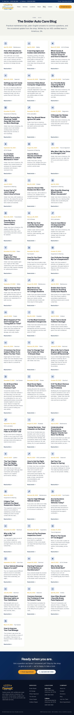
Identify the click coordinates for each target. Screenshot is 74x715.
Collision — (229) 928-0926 (27, 1)
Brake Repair (32, 688)
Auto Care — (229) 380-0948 (10, 1)
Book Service (65, 7)
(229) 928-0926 (49, 705)
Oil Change (32, 691)
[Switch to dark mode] (56, 6)
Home (18, 6)
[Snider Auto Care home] (8, 7)
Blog (44, 6)
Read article (8, 68)
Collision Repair (33, 702)
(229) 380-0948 (49, 695)
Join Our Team (64, 699)
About (39, 6)
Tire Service (32, 696)
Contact (50, 6)
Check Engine (33, 699)
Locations (32, 6)
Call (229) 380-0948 (46, 672)
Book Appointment (27, 672)
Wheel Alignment (34, 694)
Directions (62, 694)
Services (25, 6)
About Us (62, 688)
